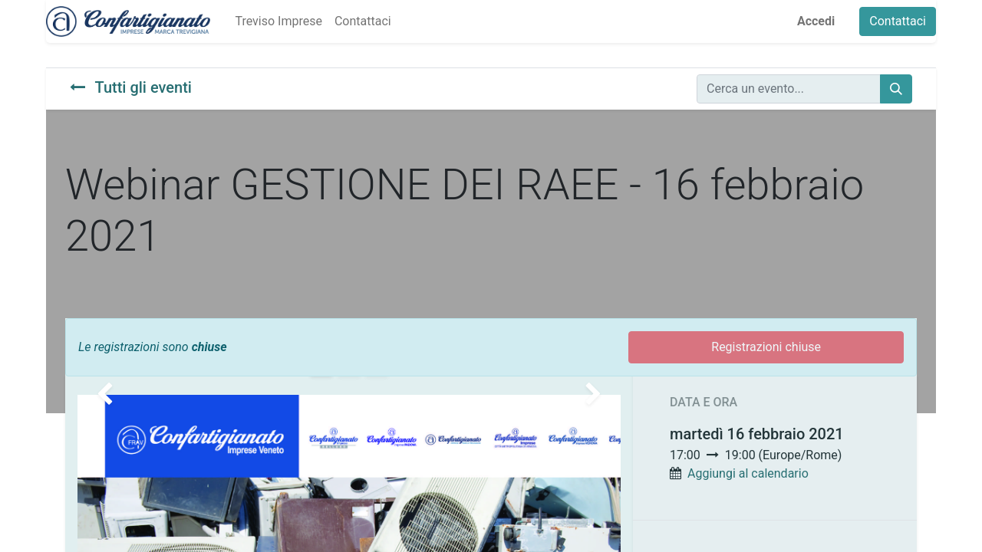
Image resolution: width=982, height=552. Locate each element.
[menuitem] (278, 21)
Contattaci (897, 21)
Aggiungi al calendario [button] (748, 473)
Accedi (816, 21)
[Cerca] (896, 89)
